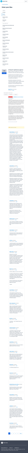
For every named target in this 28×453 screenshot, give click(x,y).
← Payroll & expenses (5, 4)
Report (16, 201)
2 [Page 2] (11, 433)
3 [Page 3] (13, 433)
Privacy (11, 448)
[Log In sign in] (26, 1)
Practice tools (5, 46)
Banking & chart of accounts (7, 28)
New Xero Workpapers (6, 40)
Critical (16, 94)
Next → (21, 433)
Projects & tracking (6, 49)
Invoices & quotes (5, 34)
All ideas (4, 12)
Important (11, 94)
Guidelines (17, 448)
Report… (13, 90)
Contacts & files (5, 31)
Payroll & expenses (6, 43)
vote (4, 73)
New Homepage (5, 37)
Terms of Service (4, 448)
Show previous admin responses (12, 121)
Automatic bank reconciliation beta (8, 25)
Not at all (6, 94)
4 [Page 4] (15, 433)
